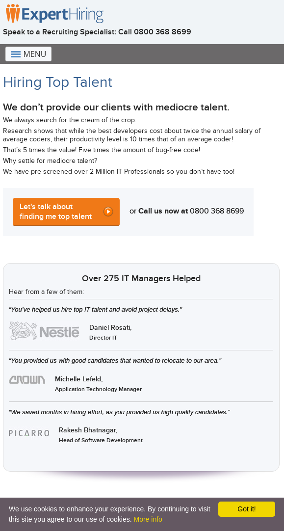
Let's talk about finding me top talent (56, 211)
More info (147, 519)
